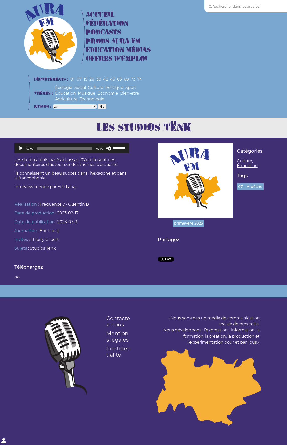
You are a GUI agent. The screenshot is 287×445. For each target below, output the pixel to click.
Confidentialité (118, 351)
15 (85, 79)
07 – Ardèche (250, 186)
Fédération (107, 23)
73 (133, 79)
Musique (86, 93)
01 (72, 79)
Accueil (100, 14)
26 (91, 79)
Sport (130, 87)
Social (80, 87)
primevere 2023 (188, 223)
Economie (108, 93)
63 (119, 79)
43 (112, 79)
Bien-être (129, 93)
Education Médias (118, 50)
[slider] (64, 148)
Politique (114, 87)
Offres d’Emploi (116, 58)
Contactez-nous (118, 321)
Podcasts (103, 32)
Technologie (92, 99)
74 (139, 79)
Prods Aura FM (113, 41)
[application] (71, 148)
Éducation (65, 93)
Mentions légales (117, 336)
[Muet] (108, 148)
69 (126, 79)
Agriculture (66, 99)
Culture (95, 87)
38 (98, 79)
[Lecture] (20, 148)
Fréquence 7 (52, 204)
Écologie (63, 87)
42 (105, 79)
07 (79, 79)
